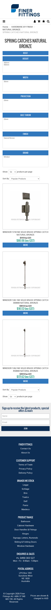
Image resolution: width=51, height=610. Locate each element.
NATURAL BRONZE (11, 29)
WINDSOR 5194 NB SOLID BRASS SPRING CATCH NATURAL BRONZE (25, 233)
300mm (26, 63)
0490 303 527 (27, 558)
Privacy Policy (25, 468)
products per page (24, 171)
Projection (25, 96)
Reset (25, 53)
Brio (25, 493)
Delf (25, 501)
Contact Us (25, 448)
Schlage (25, 488)
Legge (25, 484)
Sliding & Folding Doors (25, 541)
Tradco (25, 497)
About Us (25, 452)
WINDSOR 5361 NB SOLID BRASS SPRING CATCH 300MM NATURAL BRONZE (25, 301)
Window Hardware (25, 546)
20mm (26, 100)
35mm (26, 82)
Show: (5, 171)
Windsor (26, 157)
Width (25, 77)
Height (26, 58)
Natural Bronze (26, 138)
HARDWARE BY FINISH (22, 26)
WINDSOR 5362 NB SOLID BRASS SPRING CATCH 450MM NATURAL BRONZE (25, 369)
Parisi (25, 505)
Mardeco (25, 509)
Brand (25, 152)
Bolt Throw (25, 115)
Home (5, 26)
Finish (25, 133)
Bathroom (25, 521)
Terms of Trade (25, 464)
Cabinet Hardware (25, 525)
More (25, 245)
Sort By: (6, 178)
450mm (26, 65)
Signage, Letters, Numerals (25, 537)
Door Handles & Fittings (25, 529)
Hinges (25, 533)
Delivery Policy (26, 472)
